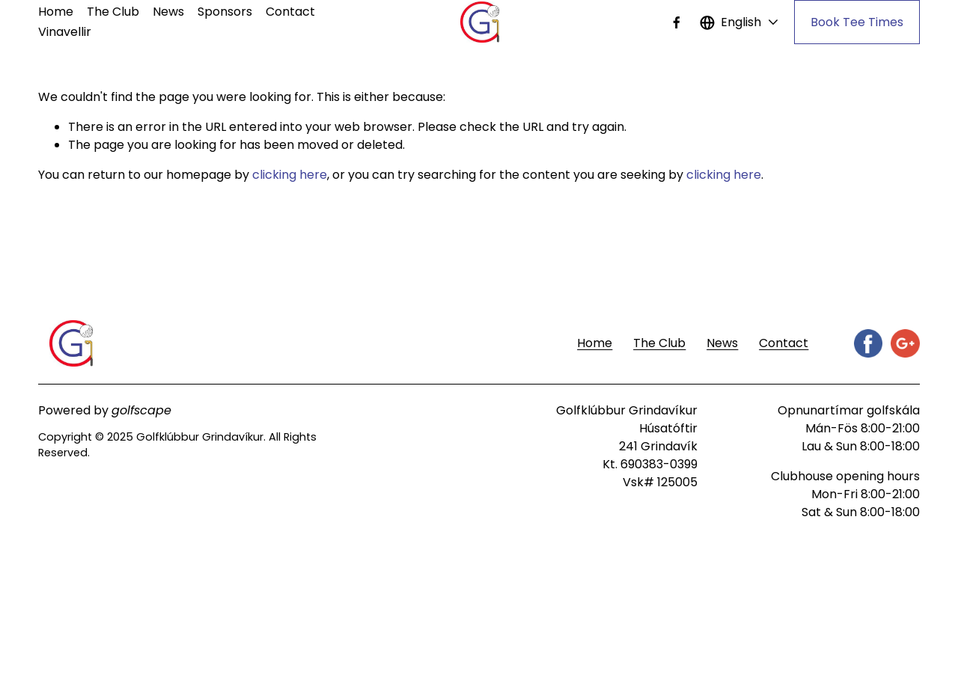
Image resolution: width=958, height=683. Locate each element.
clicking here (289, 174)
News (168, 11)
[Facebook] (676, 22)
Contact (290, 11)
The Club (113, 11)
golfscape (141, 410)
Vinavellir (64, 31)
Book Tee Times (857, 22)
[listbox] (739, 22)
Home (55, 11)
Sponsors (225, 11)
